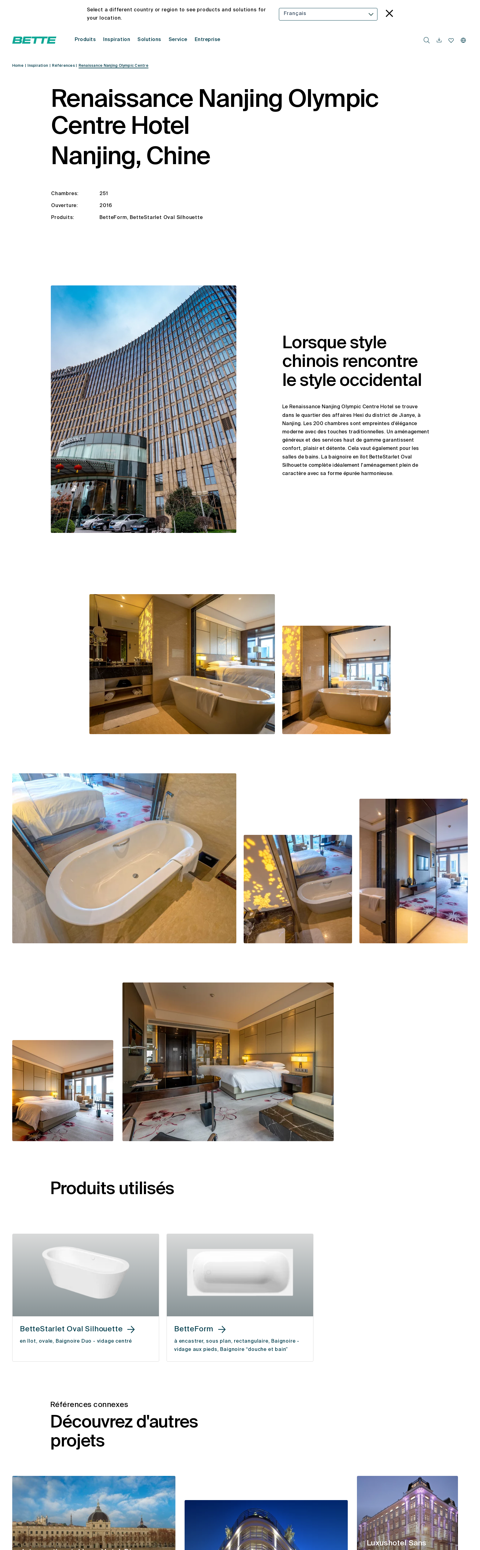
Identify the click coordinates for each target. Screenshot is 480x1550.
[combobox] (328, 14)
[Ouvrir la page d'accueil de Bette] (34, 40)
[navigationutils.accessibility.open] (439, 40)
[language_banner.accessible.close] (389, 14)
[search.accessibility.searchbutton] (427, 40)
